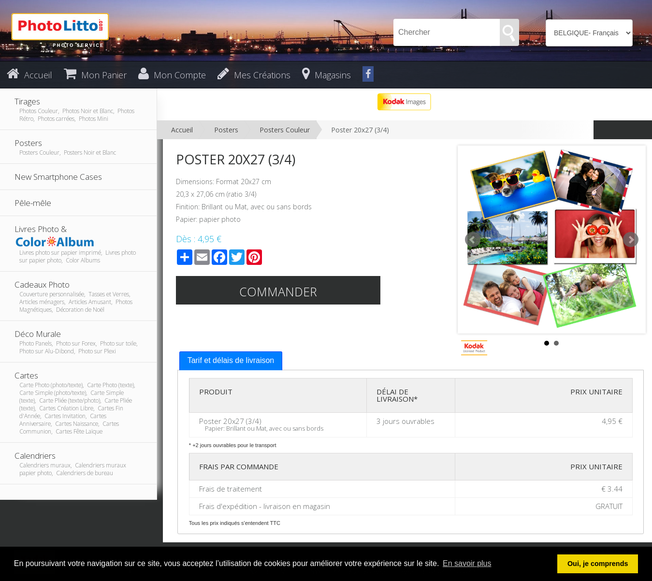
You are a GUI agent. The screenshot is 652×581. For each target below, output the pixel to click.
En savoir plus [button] (467, 563)
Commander (278, 291)
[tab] (231, 360)
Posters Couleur (285, 129)
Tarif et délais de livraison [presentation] (231, 360)
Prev (472, 239)
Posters (226, 129)
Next (630, 239)
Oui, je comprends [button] (597, 563)
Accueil (182, 129)
